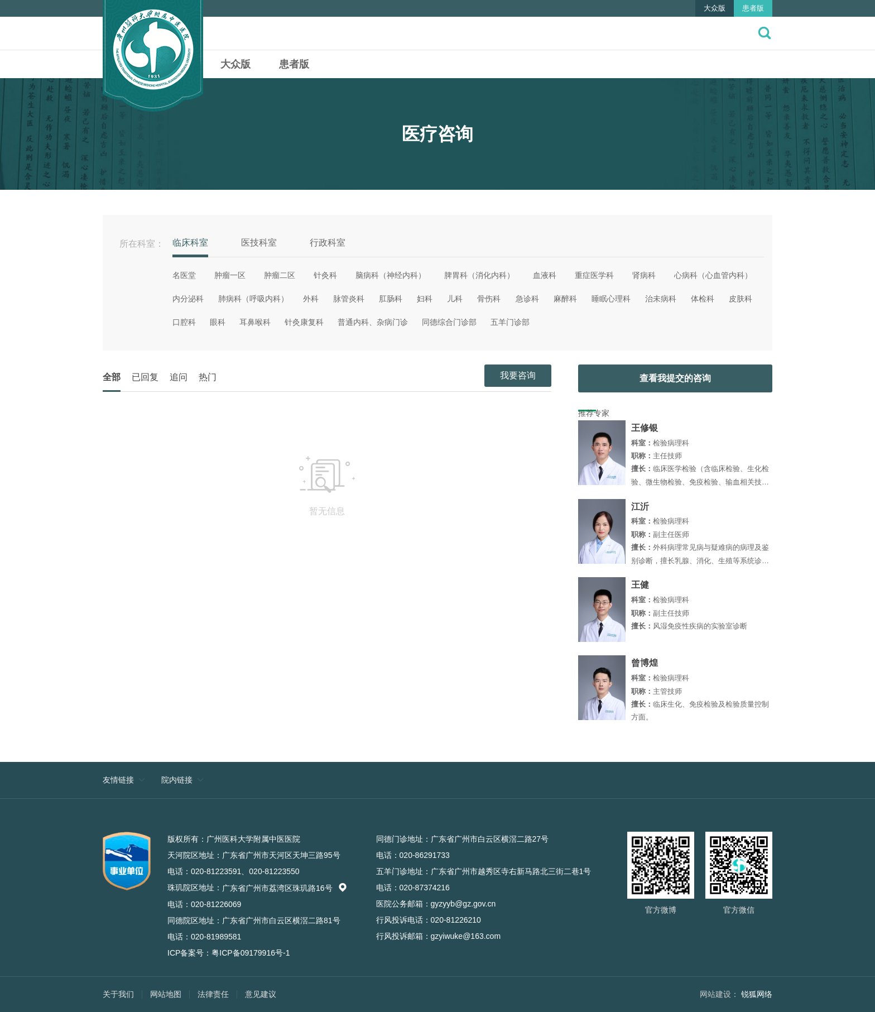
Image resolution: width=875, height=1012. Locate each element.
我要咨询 (518, 375)
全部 (112, 377)
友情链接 (118, 779)
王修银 (644, 428)
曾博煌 (644, 663)
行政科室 (327, 242)
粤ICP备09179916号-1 (250, 952)
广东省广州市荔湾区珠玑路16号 (284, 888)
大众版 (714, 8)
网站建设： (719, 994)
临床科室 (190, 242)
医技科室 (259, 242)
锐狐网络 (756, 994)
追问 (179, 377)
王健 (640, 584)
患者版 (753, 8)
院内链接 (177, 779)
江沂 (640, 506)
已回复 (145, 377)
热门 (208, 377)
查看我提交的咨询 (675, 378)
